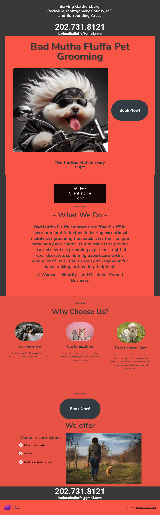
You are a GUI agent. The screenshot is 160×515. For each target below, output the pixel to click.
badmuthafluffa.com (146, 507)
